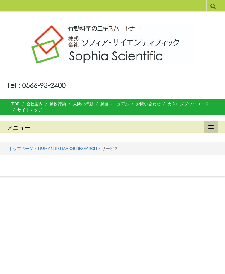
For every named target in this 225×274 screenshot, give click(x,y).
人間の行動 (83, 103)
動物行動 (58, 103)
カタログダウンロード (188, 103)
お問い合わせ (148, 103)
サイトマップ (29, 109)
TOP (15, 103)
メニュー (18, 127)
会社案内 (34, 103)
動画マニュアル (114, 103)
